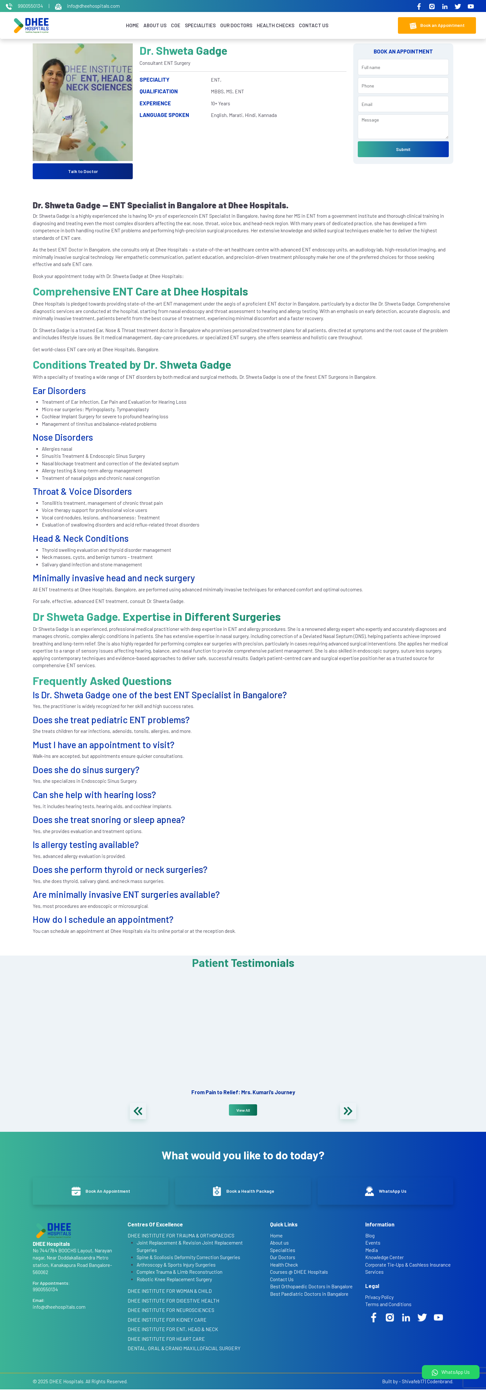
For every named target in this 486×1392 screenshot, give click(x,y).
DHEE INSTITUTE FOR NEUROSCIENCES (171, 1313)
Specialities (198, 25)
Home (130, 25)
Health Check (284, 1267)
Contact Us (312, 25)
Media (371, 1252)
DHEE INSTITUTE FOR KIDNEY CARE (167, 1322)
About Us (153, 25)
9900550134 (25, 6)
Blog (370, 1238)
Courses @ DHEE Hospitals (299, 1274)
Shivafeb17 (413, 1383)
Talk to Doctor (83, 171)
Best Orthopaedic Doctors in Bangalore (311, 1289)
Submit (403, 149)
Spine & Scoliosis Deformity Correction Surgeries (188, 1260)
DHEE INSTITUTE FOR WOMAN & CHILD (170, 1293)
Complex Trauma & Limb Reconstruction (179, 1274)
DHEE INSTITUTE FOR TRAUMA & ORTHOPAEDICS (181, 1238)
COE (174, 25)
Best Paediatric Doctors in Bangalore (309, 1296)
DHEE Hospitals (66, 1383)
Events (372, 1245)
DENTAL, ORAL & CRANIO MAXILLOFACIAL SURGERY (184, 1351)
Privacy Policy (379, 1300)
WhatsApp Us (451, 1372)
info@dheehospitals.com (87, 6)
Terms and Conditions (388, 1307)
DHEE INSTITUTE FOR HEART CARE (166, 1341)
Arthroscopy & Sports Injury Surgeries (176, 1267)
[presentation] (138, 1112)
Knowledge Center (384, 1260)
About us (279, 1245)
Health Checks (274, 25)
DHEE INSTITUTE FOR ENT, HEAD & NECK (173, 1332)
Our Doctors (235, 25)
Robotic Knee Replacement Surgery (174, 1281)
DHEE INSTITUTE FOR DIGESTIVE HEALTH (173, 1303)
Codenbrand (439, 1383)
